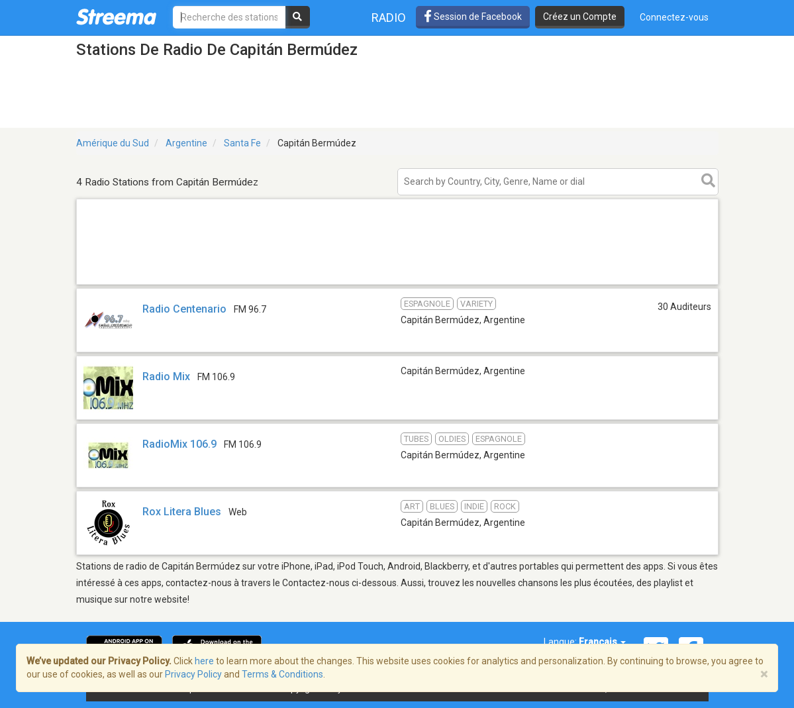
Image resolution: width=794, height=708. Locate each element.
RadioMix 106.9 (179, 444)
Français (602, 641)
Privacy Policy (193, 674)
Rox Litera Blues (181, 511)
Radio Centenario (184, 309)
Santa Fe (242, 143)
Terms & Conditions (282, 674)
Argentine (186, 143)
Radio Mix (166, 376)
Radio (389, 18)
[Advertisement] (397, 284)
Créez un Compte (580, 16)
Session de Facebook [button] (473, 16)
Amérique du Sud (112, 143)
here (204, 661)
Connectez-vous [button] (674, 17)
